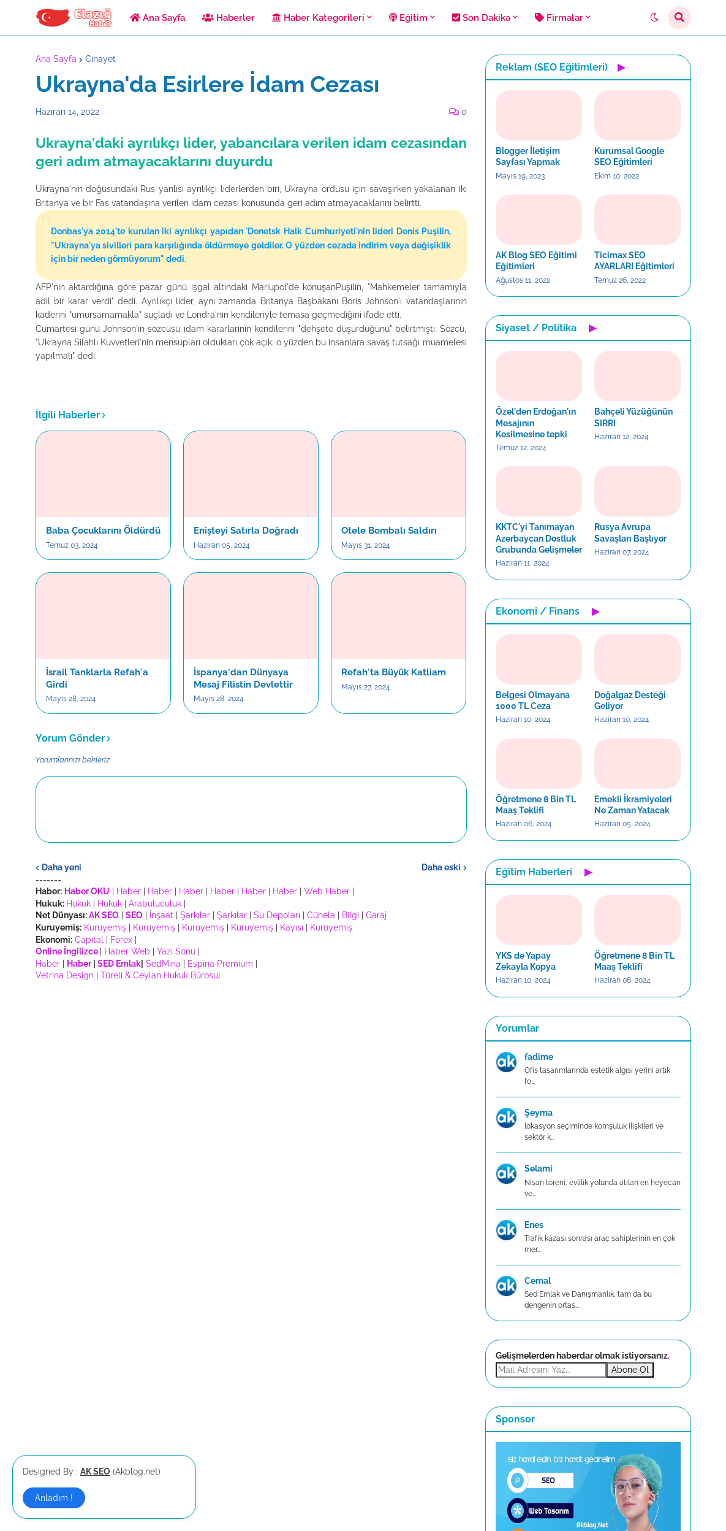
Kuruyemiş (105, 927)
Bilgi (350, 915)
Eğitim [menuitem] (408, 17)
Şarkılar (195, 915)
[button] (654, 17)
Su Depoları (277, 915)
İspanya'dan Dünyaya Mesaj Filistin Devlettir (243, 678)
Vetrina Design (65, 975)
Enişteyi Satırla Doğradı (246, 530)
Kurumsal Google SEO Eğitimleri (629, 156)
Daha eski (441, 867)
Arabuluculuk (155, 903)
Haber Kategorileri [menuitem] (318, 17)
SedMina (163, 964)
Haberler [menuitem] (228, 17)
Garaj (376, 915)
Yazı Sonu (176, 951)
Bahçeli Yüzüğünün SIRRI (633, 417)
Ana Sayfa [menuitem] (157, 17)
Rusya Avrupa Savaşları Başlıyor (630, 532)
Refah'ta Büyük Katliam (393, 672)
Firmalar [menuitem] (559, 17)
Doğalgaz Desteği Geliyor (630, 700)
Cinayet (100, 59)
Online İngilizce (67, 951)
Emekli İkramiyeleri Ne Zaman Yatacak (633, 804)
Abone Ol (630, 1370)
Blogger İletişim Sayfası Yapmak (528, 156)
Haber (128, 891)
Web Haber (327, 891)
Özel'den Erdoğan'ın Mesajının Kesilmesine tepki (536, 423)
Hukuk (78, 903)
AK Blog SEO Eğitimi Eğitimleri (536, 260)
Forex (121, 940)
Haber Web (127, 951)
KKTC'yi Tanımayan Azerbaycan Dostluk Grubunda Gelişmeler (539, 538)
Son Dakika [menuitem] (481, 17)
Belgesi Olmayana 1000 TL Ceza (533, 700)
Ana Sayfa (56, 59)
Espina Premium (220, 964)
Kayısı (291, 927)
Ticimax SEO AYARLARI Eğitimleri (634, 260)
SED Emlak (119, 964)
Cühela (321, 915)
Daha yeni (61, 867)
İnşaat (161, 915)
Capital (89, 940)
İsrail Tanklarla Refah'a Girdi (97, 678)
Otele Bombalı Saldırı (389, 530)
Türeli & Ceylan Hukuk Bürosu (159, 975)
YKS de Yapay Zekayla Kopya (526, 961)
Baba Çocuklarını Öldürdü (103, 530)
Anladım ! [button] (54, 1498)
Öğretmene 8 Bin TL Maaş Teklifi (536, 804)
